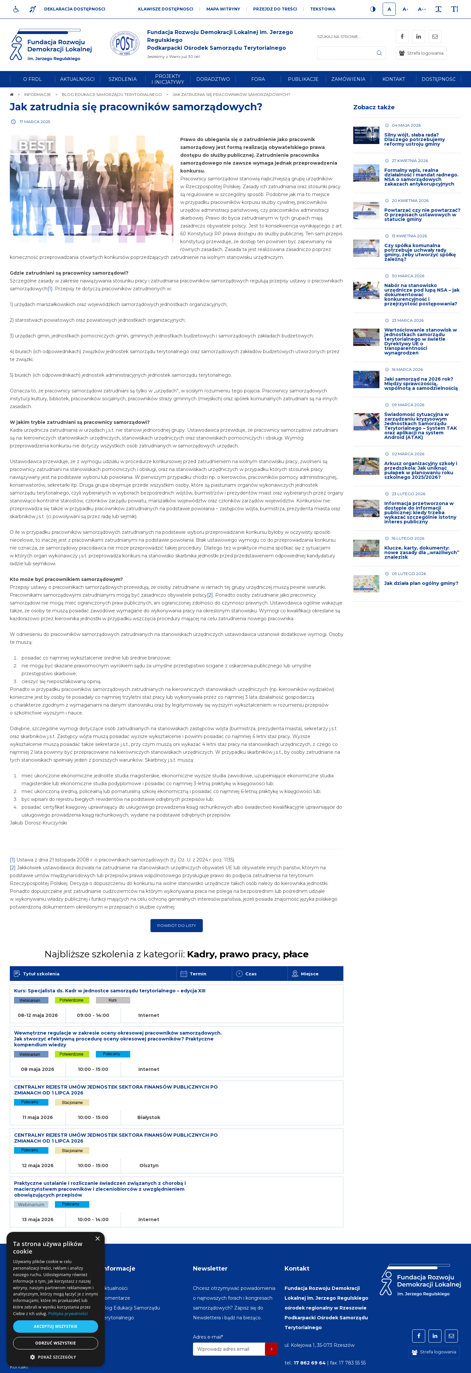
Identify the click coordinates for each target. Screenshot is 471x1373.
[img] (212, 44)
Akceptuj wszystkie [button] (55, 1326)
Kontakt (297, 1206)
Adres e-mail (208, 1275)
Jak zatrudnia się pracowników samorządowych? (136, 107)
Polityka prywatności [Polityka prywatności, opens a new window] (68, 1313)
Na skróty (25, 1206)
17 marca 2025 (35, 121)
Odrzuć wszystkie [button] (55, 1343)
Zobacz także (374, 107)
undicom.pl (447, 1364)
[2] (210, 595)
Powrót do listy (176, 925)
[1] (50, 289)
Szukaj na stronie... (339, 36)
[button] (55, 1357)
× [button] (97, 1239)
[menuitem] (32, 79)
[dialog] (56, 1299)
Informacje (118, 1206)
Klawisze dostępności (165, 9)
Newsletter (210, 1206)
